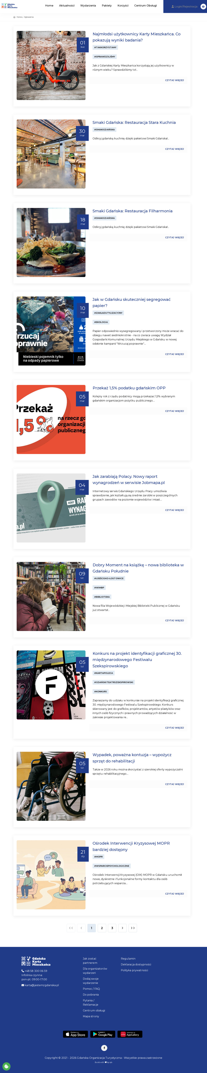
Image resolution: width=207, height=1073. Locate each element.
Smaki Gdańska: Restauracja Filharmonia (133, 211)
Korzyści (122, 5)
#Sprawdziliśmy (104, 56)
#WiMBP (99, 587)
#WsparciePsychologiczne (111, 866)
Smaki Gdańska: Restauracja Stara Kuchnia (134, 122)
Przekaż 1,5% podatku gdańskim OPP (129, 388)
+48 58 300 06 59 (34, 971)
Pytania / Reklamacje (90, 1002)
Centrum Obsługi (145, 5)
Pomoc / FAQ (91, 988)
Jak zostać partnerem (90, 960)
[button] (203, 6)
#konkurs (100, 691)
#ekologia (101, 322)
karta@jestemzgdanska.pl (40, 985)
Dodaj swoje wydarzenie (91, 981)
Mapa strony (91, 1016)
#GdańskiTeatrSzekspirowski (113, 682)
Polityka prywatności (134, 970)
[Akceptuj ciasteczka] (6, 1066)
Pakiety (107, 5)
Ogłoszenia (29, 17)
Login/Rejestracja (185, 6)
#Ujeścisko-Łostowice (109, 578)
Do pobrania (91, 994)
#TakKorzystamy (105, 47)
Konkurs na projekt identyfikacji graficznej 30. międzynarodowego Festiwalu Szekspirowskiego (137, 659)
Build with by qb (103, 1062)
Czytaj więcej (174, 80)
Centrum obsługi (94, 1010)
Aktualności (66, 5)
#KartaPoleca (103, 673)
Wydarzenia (88, 5)
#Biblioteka (102, 596)
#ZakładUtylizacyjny (108, 313)
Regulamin (128, 958)
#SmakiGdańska (104, 129)
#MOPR (98, 856)
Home (49, 5)
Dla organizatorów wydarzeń (95, 970)
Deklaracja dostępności (136, 964)
